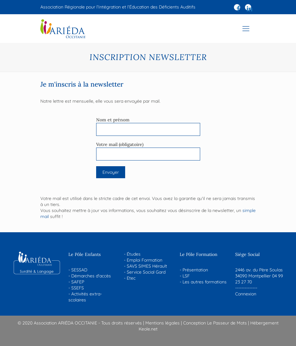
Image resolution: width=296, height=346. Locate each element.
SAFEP (77, 282)
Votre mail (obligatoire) (148, 151)
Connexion (245, 294)
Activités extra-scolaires (85, 297)
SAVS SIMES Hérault (147, 266)
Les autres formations (205, 282)
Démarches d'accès (91, 276)
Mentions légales (162, 323)
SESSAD (79, 270)
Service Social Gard (146, 272)
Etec (131, 278)
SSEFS (77, 288)
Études (134, 254)
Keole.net (148, 329)
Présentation (195, 270)
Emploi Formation (144, 260)
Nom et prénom (148, 126)
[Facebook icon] (238, 9)
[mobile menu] (246, 28)
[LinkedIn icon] (249, 9)
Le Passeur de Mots (227, 323)
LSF (186, 276)
